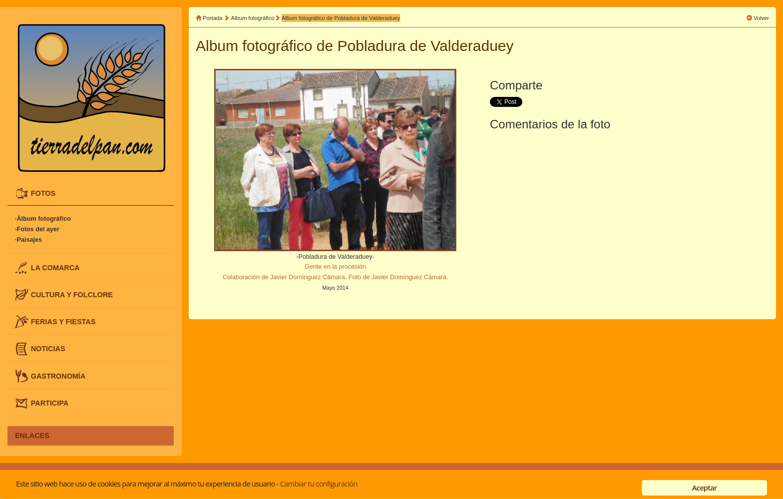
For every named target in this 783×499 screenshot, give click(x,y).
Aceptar (704, 488)
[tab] (90, 193)
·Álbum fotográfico (43, 218)
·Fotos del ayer (37, 229)
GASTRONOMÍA (58, 376)
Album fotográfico (253, 18)
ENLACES (32, 436)
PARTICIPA (49, 403)
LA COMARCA (55, 267)
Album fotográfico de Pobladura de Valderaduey (341, 18)
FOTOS (43, 193)
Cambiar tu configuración (319, 484)
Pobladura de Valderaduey (426, 45)
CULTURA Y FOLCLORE (72, 294)
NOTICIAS (48, 349)
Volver (761, 18)
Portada (212, 18)
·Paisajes (28, 239)
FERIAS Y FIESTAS (63, 322)
